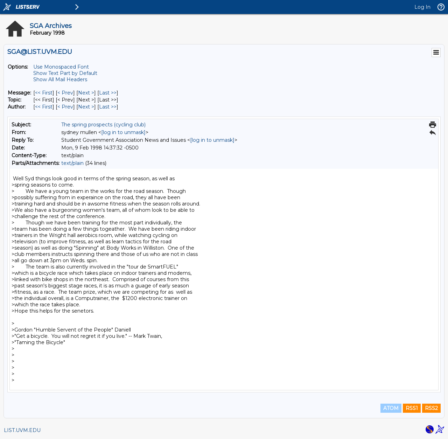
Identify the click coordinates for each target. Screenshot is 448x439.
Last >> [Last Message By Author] (108, 107)
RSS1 (412, 408)
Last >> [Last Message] (108, 93)
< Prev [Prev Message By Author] (65, 107)
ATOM (391, 408)
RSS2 (431, 408)
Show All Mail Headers (60, 79)
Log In (422, 7)
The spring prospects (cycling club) (103, 124)
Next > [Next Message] (86, 93)
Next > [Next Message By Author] (86, 107)
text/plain (72, 163)
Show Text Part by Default (65, 73)
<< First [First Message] (43, 93)
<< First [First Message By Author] (43, 107)
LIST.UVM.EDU (22, 430)
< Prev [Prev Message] (65, 93)
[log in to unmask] (123, 132)
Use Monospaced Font (61, 67)
